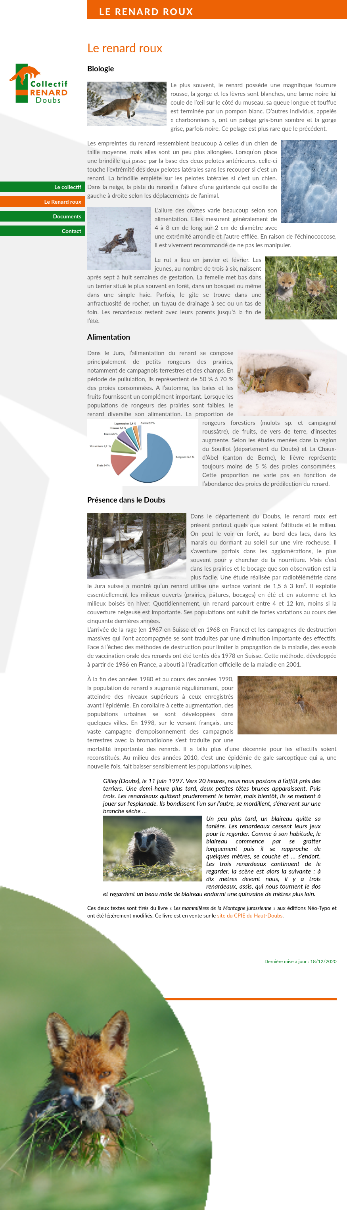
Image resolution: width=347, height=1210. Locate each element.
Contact (71, 230)
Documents (67, 216)
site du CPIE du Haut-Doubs (250, 915)
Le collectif (67, 187)
